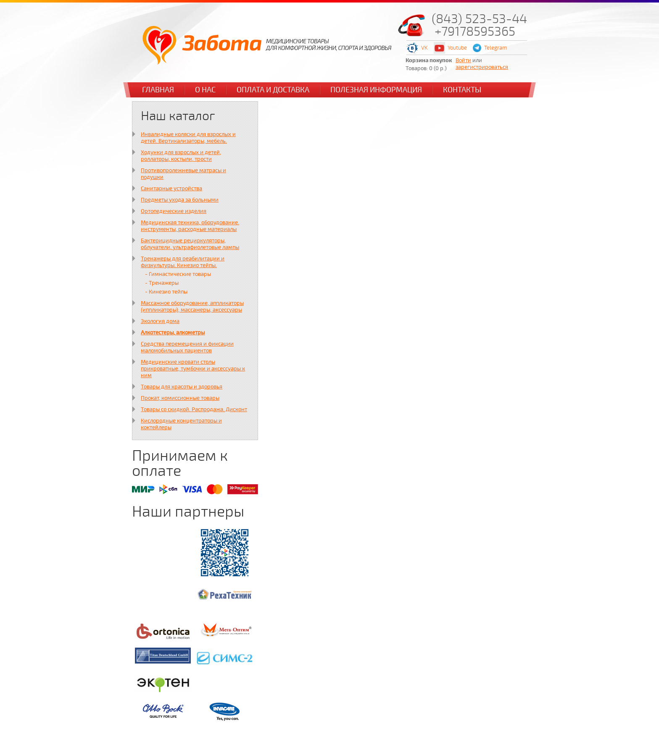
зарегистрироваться (482, 67)
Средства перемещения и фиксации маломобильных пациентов (187, 347)
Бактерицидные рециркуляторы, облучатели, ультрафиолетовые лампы (190, 244)
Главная (158, 90)
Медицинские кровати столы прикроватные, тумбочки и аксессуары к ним (193, 369)
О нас (205, 90)
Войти (463, 60)
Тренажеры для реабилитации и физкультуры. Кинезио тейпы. (182, 262)
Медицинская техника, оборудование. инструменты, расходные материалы (190, 226)
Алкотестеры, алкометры (173, 332)
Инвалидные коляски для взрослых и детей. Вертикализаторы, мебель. (188, 137)
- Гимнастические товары (178, 274)
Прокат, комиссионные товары (180, 398)
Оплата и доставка (273, 90)
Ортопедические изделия (173, 211)
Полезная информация (376, 90)
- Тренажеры (162, 283)
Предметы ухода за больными (180, 200)
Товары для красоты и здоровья (181, 386)
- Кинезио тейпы (166, 292)
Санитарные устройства (171, 188)
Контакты (462, 90)
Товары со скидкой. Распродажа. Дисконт (194, 409)
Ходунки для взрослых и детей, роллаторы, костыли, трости (181, 156)
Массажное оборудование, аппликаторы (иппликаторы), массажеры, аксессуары (192, 306)
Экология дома (160, 321)
